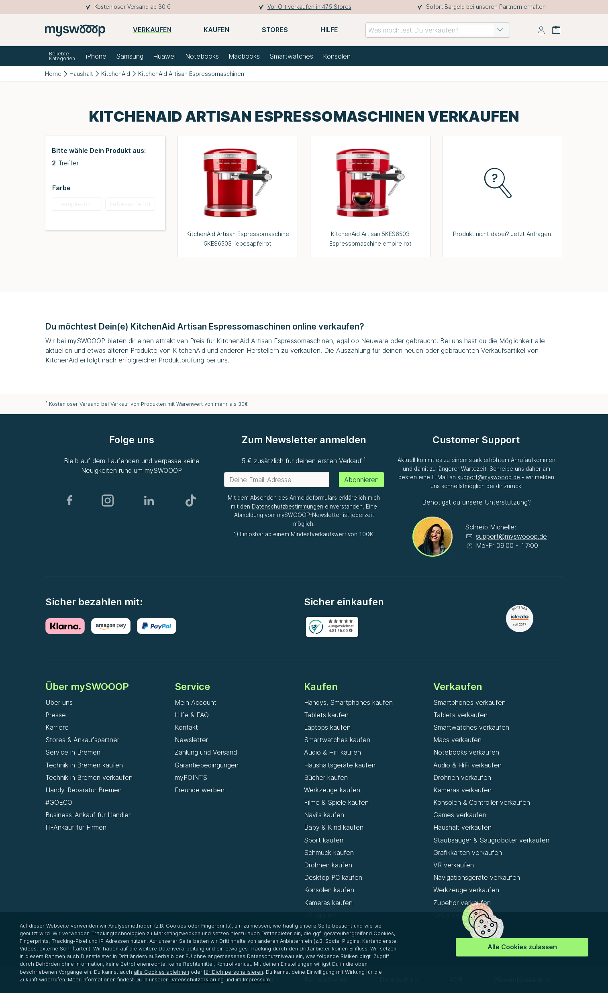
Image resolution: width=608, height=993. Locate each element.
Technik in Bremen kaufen (84, 765)
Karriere (57, 727)
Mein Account (195, 702)
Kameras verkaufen (462, 790)
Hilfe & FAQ (192, 715)
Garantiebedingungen (207, 765)
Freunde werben (199, 790)
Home (53, 73)
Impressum (256, 980)
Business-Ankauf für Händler (88, 815)
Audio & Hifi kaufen (332, 752)
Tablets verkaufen (460, 715)
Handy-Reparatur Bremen (83, 790)
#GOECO (58, 802)
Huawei (164, 56)
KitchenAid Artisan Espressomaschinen (191, 73)
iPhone (96, 56)
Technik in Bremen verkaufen (89, 777)
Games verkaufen (459, 815)
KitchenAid (115, 73)
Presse (55, 715)
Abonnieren (361, 480)
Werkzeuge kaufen (332, 790)
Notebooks (202, 56)
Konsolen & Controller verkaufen (481, 802)
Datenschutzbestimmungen (287, 506)
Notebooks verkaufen (466, 752)
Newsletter (191, 740)
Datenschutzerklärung (196, 980)
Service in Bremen (72, 752)
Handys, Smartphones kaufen (348, 702)
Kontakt (186, 727)
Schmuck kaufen (329, 853)
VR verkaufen (453, 865)
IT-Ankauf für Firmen (75, 827)
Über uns (59, 702)
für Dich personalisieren (233, 972)
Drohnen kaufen (328, 865)
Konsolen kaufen (329, 890)
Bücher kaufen (326, 777)
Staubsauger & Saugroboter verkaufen (491, 840)
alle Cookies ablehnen (161, 972)
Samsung (129, 56)
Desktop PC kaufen (333, 877)
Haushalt (81, 73)
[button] (500, 30)
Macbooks (244, 56)
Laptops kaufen (327, 727)
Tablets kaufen (326, 715)
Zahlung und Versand (206, 752)
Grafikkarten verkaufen (467, 853)
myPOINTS (191, 777)
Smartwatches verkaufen (471, 727)
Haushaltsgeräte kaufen (339, 765)
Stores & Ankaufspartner (82, 740)
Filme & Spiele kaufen (336, 802)
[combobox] (438, 30)
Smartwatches (291, 56)
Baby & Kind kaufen (333, 827)
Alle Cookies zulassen (522, 947)
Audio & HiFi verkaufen (467, 765)
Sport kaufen (323, 840)
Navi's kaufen (324, 815)
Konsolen (337, 56)
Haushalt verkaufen (462, 827)
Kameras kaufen (328, 903)
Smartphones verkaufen (469, 702)
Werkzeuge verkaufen (466, 890)
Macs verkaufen (457, 740)
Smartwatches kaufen (337, 740)
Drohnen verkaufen (462, 777)
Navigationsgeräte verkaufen (476, 877)
